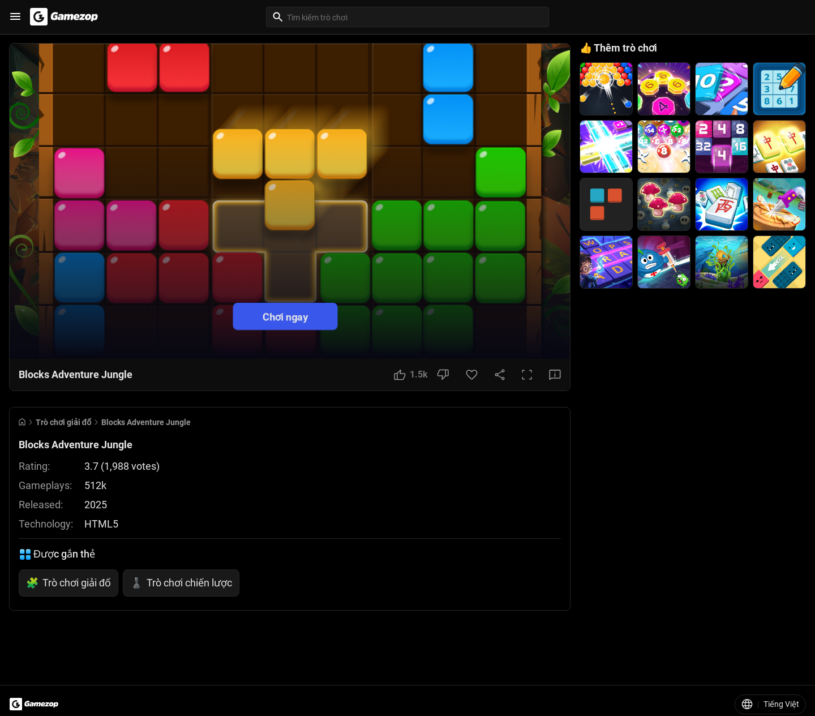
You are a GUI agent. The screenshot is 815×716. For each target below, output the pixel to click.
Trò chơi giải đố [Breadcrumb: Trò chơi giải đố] (63, 422)
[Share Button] (500, 374)
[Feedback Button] (555, 374)
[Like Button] (411, 374)
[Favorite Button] (471, 374)
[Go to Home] (22, 422)
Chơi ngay (285, 316)
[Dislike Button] (442, 374)
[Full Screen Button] (527, 374)
